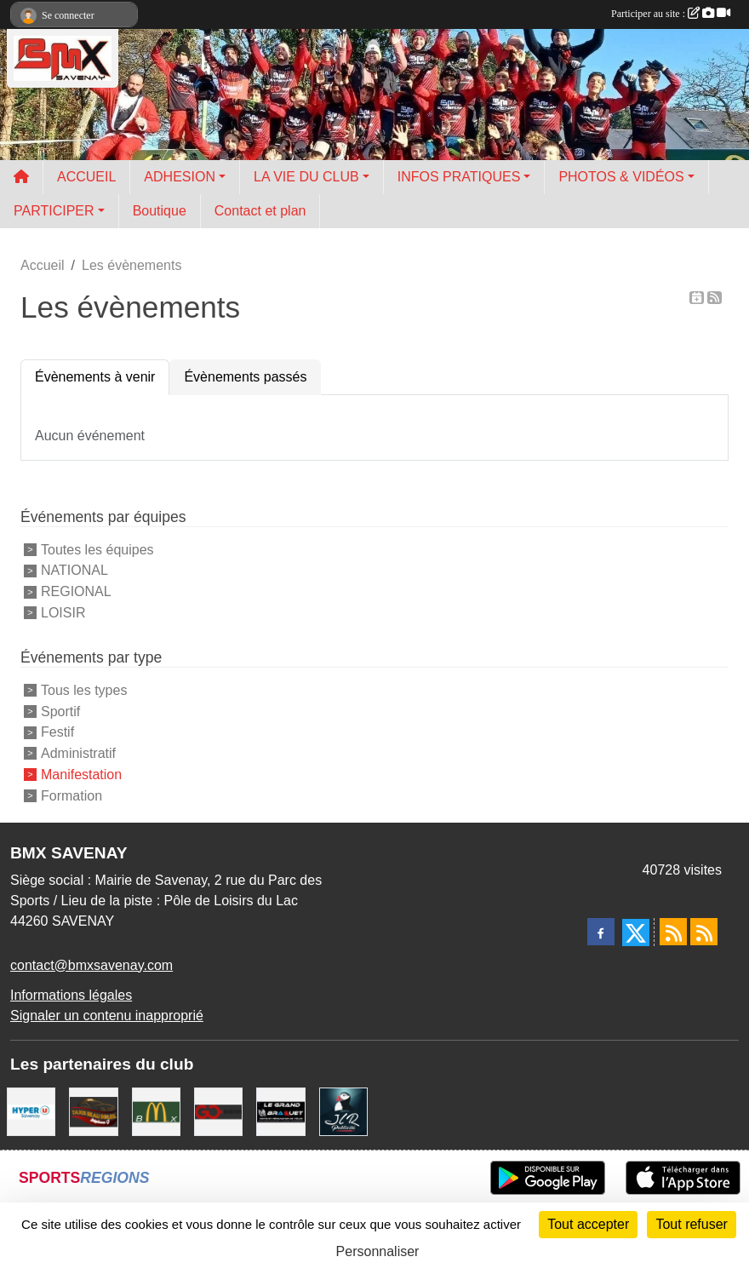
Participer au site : (670, 14)
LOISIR (63, 612)
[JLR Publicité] (343, 1110)
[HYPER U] (31, 1110)
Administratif (78, 753)
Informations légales (71, 995)
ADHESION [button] (179, 176)
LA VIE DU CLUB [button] (306, 176)
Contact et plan (260, 211)
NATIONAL (74, 570)
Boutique (159, 211)
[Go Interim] (218, 1110)
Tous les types (84, 690)
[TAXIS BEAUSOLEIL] (93, 1110)
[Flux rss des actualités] (673, 931)
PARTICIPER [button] (54, 211)
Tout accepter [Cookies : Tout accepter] (588, 1224)
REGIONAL (76, 591)
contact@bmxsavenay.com (91, 965)
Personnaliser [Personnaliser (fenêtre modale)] (378, 1251)
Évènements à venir (95, 377)
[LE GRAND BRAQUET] (280, 1110)
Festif (57, 732)
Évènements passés (245, 377)
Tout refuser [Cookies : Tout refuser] (691, 1224)
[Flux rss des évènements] (704, 931)
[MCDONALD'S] (156, 1110)
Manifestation (81, 774)
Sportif (60, 710)
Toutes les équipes (97, 549)
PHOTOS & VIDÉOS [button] (620, 176)
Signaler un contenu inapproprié (106, 1015)
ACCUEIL (86, 176)
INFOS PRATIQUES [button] (459, 176)
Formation (71, 795)
